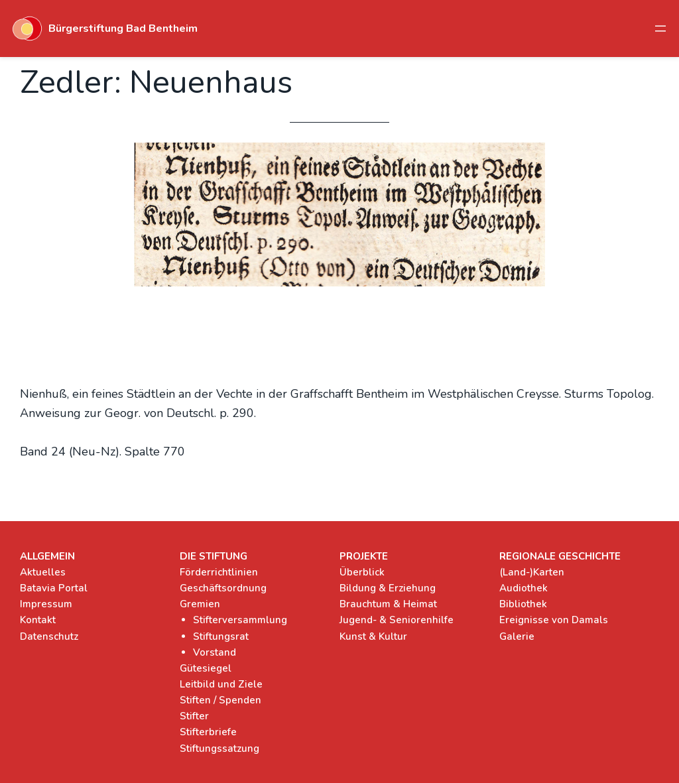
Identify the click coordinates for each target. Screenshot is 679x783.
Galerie (516, 636)
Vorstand (214, 652)
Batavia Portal (54, 588)
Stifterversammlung (240, 620)
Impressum (46, 604)
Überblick (362, 572)
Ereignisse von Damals (553, 620)
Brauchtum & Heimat (388, 604)
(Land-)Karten (531, 572)
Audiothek (523, 588)
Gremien (200, 604)
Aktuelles (43, 572)
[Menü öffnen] (660, 28)
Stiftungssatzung (219, 748)
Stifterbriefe (208, 732)
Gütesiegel (205, 668)
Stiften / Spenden (220, 700)
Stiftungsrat (221, 636)
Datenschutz (49, 636)
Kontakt (38, 620)
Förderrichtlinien (219, 572)
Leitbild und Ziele (221, 684)
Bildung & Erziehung (388, 588)
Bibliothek (523, 604)
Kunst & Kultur (373, 636)
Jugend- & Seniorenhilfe (397, 620)
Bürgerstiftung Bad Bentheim (123, 28)
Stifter (194, 716)
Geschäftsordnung (223, 588)
